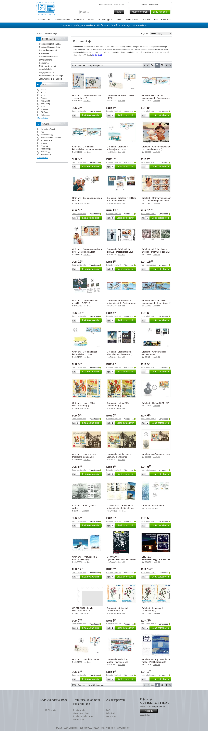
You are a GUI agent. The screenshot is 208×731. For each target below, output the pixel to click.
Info (156, 19)
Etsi (120, 12)
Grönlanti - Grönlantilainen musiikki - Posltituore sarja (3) (156, 250)
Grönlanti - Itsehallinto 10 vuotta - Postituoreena (119, 660)
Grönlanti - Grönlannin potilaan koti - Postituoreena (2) (156, 147)
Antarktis (44, 146)
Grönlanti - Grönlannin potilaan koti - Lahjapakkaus (121, 199)
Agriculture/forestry (48, 129)
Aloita (144, 65)
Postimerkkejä (44, 19)
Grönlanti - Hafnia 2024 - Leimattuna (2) (119, 404)
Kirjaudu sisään (105, 4)
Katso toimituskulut (79, 111)
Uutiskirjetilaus (145, 715)
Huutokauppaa (105, 19)
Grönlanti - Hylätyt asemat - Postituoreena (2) (85, 558)
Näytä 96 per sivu (96, 65)
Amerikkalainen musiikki (51, 137)
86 (162, 65)
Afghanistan (46, 115)
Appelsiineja (46, 149)
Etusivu (40, 33)
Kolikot (91, 19)
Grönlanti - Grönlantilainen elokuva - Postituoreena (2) (120, 250)
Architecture (46, 154)
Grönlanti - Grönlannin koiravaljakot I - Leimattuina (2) (87, 147)
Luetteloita (79, 19)
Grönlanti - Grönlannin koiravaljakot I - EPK (117, 147)
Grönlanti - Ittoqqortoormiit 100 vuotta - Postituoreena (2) (156, 660)
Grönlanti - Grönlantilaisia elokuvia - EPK (154, 353)
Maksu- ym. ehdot (81, 713)
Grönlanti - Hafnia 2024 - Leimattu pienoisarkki (119, 455)
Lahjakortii (110, 713)
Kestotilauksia (132, 19)
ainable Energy (47, 135)
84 (152, 65)
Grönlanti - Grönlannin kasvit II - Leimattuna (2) (87, 96)
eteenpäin (166, 65)
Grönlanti (44, 109)
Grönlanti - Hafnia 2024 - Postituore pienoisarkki (84, 455)
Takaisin (148, 65)
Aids (42, 132)
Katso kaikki (42, 118)
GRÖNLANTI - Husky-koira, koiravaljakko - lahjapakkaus (120, 506)
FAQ (108, 710)
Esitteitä (146, 19)
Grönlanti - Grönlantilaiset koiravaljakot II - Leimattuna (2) (156, 301)
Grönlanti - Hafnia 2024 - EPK (156, 403)
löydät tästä (97, 55)
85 (157, 65)
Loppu (170, 65)
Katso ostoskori (140, 12)
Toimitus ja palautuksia (83, 716)
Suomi (43, 90)
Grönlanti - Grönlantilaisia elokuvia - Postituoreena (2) (120, 353)
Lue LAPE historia (48, 710)
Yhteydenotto (118, 4)
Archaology (45, 151)
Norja (43, 95)
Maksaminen (78, 719)
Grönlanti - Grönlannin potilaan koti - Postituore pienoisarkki (156, 199)
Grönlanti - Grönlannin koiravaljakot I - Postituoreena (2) (156, 98)
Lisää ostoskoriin (91, 115)
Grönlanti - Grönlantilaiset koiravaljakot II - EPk (84, 353)
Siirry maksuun (161, 12)
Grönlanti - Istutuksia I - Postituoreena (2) (118, 609)
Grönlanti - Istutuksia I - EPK (86, 659)
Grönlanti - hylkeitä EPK (153, 505)
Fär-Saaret (45, 112)
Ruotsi (43, 92)
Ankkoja (44, 143)
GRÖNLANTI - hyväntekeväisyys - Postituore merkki (121, 559)
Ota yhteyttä (111, 716)
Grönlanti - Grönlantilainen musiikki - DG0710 (84, 301)
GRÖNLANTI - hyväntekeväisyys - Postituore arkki (156, 559)
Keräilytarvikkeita (62, 19)
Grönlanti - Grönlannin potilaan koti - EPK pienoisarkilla (87, 250)
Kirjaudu (151, 711)
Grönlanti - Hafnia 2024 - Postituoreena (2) (84, 404)
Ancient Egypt (46, 140)
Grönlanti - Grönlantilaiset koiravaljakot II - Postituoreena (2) (121, 303)
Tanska (44, 98)
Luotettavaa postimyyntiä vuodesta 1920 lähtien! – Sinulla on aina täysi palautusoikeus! (104, 25)
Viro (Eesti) (45, 101)
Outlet (118, 19)
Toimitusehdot (79, 710)
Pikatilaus (165, 19)
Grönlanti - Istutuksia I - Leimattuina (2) (153, 609)
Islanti (43, 106)
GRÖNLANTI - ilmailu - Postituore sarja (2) (83, 609)
